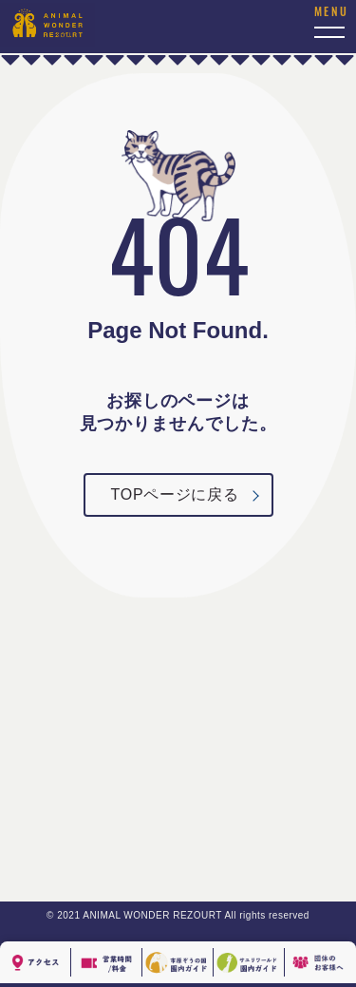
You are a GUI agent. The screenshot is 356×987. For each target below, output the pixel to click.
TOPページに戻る (175, 494)
